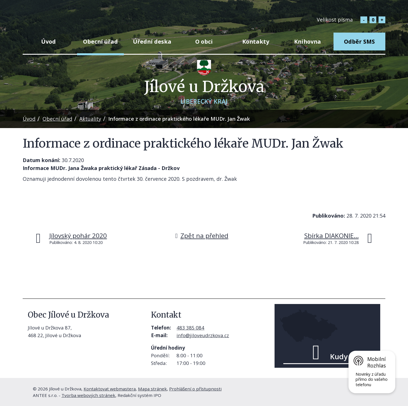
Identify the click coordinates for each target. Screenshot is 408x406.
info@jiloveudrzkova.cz (203, 335)
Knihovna (307, 41)
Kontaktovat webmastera (110, 389)
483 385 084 (190, 327)
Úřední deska (152, 41)
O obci (204, 41)
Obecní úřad (100, 41)
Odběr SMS (359, 41)
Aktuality (90, 118)
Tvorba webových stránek (88, 395)
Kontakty (255, 41)
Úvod (48, 41)
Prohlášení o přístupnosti (195, 389)
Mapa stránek (152, 389)
